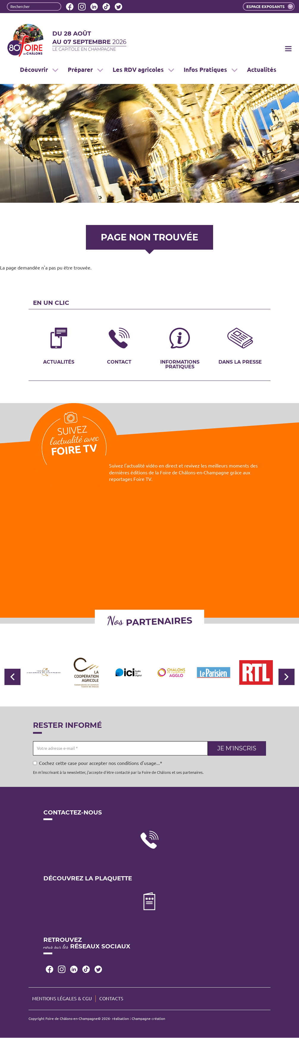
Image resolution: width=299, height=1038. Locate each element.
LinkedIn (94, 7)
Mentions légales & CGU (62, 998)
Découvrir (39, 70)
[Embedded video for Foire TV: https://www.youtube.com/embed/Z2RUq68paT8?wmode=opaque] (149, 539)
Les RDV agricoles (143, 70)
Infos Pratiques (210, 70)
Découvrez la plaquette (87, 878)
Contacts (111, 998)
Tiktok (106, 7)
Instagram (82, 7)
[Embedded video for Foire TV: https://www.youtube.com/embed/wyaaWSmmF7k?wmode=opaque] (233, 561)
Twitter (118, 7)
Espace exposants (269, 6)
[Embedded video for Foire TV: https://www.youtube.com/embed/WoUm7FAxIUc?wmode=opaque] (65, 561)
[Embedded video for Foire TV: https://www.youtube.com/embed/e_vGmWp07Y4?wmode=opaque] (233, 539)
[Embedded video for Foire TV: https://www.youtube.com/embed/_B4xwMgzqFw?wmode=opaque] (65, 583)
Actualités (261, 69)
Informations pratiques (179, 364)
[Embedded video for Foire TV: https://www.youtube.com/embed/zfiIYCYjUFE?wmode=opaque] (233, 583)
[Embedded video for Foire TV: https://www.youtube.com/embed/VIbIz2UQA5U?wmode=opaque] (149, 583)
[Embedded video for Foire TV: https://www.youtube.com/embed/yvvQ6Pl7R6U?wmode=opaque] (65, 539)
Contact (119, 362)
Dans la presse (240, 362)
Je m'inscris (236, 748)
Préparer (85, 70)
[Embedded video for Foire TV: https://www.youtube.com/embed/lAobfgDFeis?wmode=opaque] (233, 517)
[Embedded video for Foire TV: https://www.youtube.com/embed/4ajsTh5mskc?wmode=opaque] (65, 517)
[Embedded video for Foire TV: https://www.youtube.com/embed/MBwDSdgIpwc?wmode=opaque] (149, 517)
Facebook (70, 7)
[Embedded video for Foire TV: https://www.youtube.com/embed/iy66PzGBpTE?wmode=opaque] (149, 561)
